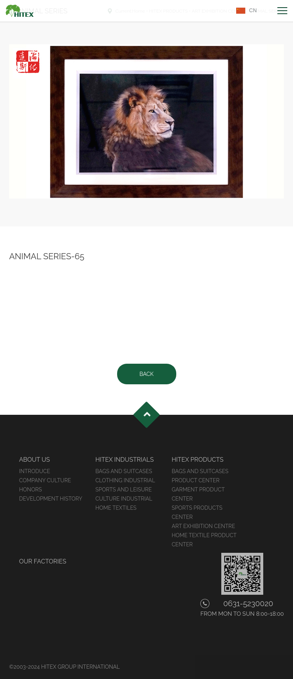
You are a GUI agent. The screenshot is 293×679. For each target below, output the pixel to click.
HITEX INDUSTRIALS (124, 459)
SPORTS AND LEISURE (123, 489)
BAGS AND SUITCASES (123, 471)
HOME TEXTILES (116, 508)
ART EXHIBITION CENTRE (203, 526)
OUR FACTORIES (42, 561)
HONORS (30, 489)
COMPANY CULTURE (45, 480)
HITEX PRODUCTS (198, 459)
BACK (147, 374)
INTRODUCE (34, 471)
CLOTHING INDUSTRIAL (125, 480)
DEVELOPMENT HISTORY (50, 499)
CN (253, 10)
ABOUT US (34, 459)
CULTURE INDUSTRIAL (123, 499)
